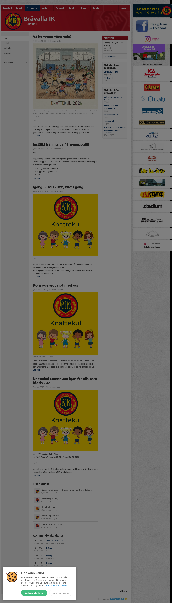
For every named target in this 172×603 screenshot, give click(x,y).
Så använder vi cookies (55, 585)
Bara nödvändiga (61, 593)
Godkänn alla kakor (34, 593)
